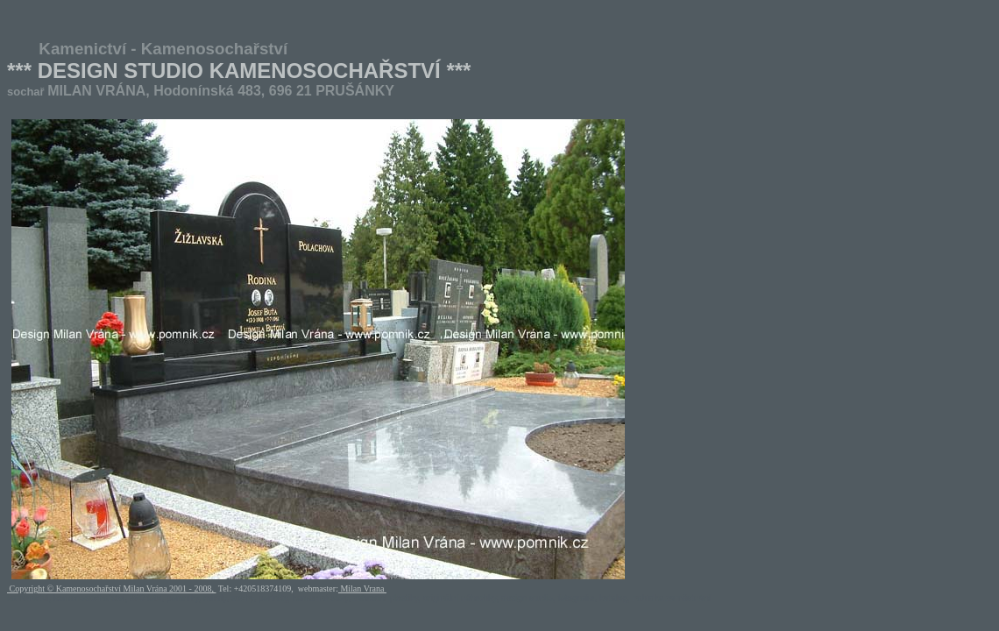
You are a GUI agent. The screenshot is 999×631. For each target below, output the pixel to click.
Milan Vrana (362, 588)
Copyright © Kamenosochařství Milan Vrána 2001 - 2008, (111, 588)
